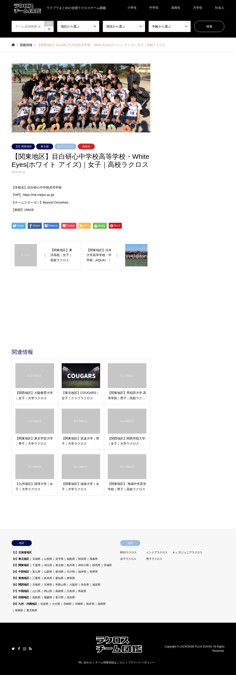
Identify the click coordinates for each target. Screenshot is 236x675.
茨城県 (108, 565)
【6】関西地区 (20, 584)
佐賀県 (44, 603)
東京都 (45, 146)
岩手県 (59, 558)
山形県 (48, 558)
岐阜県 (48, 578)
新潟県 (59, 571)
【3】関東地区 (23, 146)
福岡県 (102, 603)
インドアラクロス (157, 552)
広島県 (71, 591)
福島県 (71, 558)
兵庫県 (48, 584)
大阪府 (74, 584)
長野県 (94, 571)
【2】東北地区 (20, 558)
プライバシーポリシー (141, 662)
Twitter (13, 648)
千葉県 (36, 565)
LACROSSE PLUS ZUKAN (196, 646)
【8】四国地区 (20, 597)
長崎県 (19, 610)
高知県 (71, 597)
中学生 (154, 7)
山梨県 (48, 571)
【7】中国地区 (20, 591)
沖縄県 (79, 603)
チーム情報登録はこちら (110, 662)
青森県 (94, 558)
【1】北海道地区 (22, 552)
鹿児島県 (31, 610)
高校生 (176, 7)
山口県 (36, 591)
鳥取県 (82, 591)
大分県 (56, 603)
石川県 (71, 571)
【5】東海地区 (20, 578)
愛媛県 (48, 597)
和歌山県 (60, 584)
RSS (30, 648)
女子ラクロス (65, 146)
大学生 (197, 7)
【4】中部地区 (20, 571)
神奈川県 (83, 565)
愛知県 (59, 578)
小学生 (132, 7)
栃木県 (71, 565)
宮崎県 (67, 603)
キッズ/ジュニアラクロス (187, 552)
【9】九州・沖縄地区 (24, 603)
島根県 (59, 591)
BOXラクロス (128, 552)
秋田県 (82, 558)
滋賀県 (96, 584)
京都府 (36, 584)
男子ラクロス (154, 558)
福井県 (82, 571)
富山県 (36, 571)
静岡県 (71, 578)
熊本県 (90, 603)
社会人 (219, 7)
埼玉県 (48, 565)
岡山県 (48, 591)
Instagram (24, 648)
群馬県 (96, 565)
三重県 (36, 578)
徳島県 (36, 597)
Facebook (19, 648)
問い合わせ (85, 662)
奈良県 (85, 584)
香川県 (59, 597)
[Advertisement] (81, 315)
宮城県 (36, 558)
